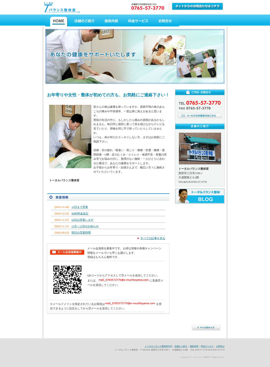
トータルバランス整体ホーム (58, 21)
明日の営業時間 (81, 232)
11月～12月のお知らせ (85, 226)
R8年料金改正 (80, 213)
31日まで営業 (80, 207)
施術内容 (111, 21)
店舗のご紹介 (85, 21)
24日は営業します (82, 219)
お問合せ (166, 21)
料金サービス (138, 21)
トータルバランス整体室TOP (158, 346)
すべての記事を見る (152, 238)
